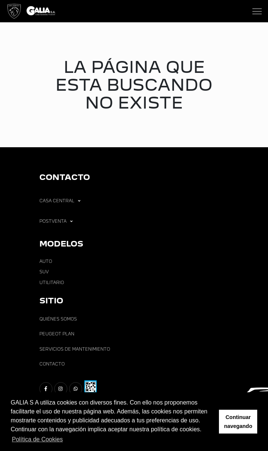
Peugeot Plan (56, 333)
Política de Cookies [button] (37, 439)
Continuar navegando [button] (238, 421)
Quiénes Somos (58, 319)
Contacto (52, 364)
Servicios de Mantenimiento (74, 349)
